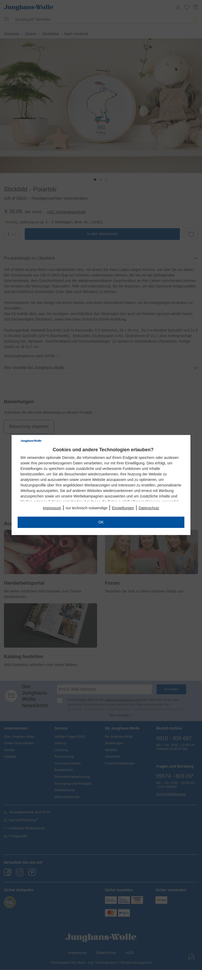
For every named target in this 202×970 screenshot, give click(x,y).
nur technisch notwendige (87, 508)
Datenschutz (149, 508)
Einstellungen (123, 508)
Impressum (52, 508)
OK (101, 522)
